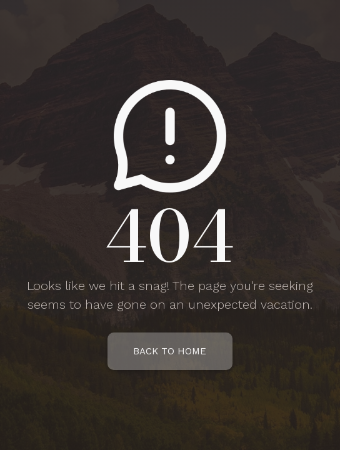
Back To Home (169, 351)
